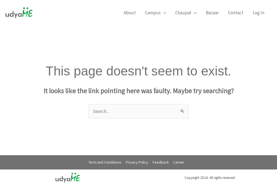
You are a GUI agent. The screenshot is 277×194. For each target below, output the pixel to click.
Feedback (161, 162)
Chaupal (186, 12)
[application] (163, 12)
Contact (235, 13)
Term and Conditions (104, 162)
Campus (155, 12)
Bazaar (212, 13)
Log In (258, 13)
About (130, 13)
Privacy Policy (137, 162)
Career (178, 162)
